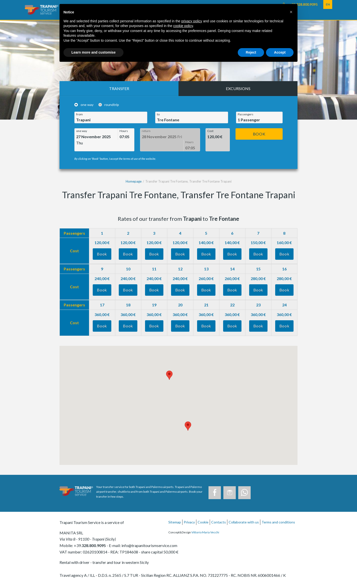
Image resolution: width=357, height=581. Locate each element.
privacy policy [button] (191, 21)
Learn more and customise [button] (93, 52)
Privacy (189, 517)
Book (259, 133)
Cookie (203, 517)
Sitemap (174, 517)
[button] (291, 12)
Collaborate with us (244, 517)
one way (87, 104)
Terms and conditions (278, 517)
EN (328, 4)
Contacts (218, 517)
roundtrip (111, 104)
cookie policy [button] (183, 26)
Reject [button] (251, 52)
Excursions (238, 88)
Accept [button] (280, 52)
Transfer (119, 88)
